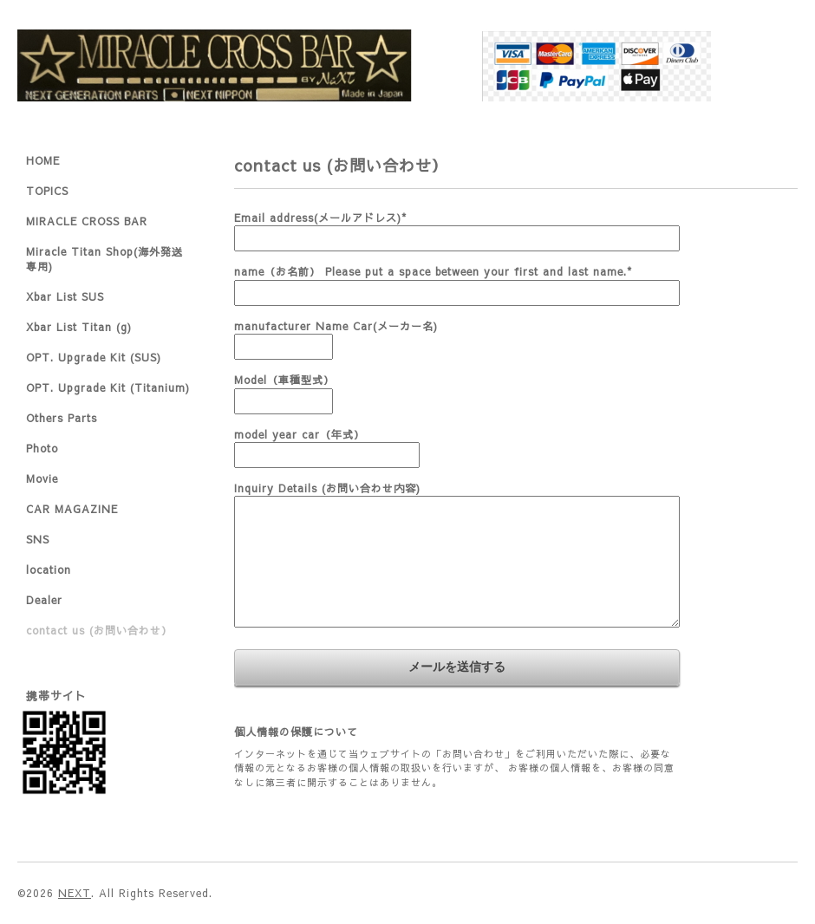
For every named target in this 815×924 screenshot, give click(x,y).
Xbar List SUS (65, 296)
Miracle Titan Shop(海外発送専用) (104, 258)
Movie (42, 478)
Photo (42, 448)
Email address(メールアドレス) (320, 217)
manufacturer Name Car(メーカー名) (336, 326)
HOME (43, 160)
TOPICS (47, 191)
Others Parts (61, 418)
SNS (37, 539)
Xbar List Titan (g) (79, 327)
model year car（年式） (299, 434)
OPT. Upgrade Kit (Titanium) (108, 387)
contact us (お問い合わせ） (99, 630)
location (48, 569)
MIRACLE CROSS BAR (86, 221)
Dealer (44, 600)
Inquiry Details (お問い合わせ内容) (327, 488)
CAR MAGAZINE (72, 509)
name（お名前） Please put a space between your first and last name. (433, 271)
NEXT (74, 893)
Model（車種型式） (284, 380)
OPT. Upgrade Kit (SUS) (93, 357)
